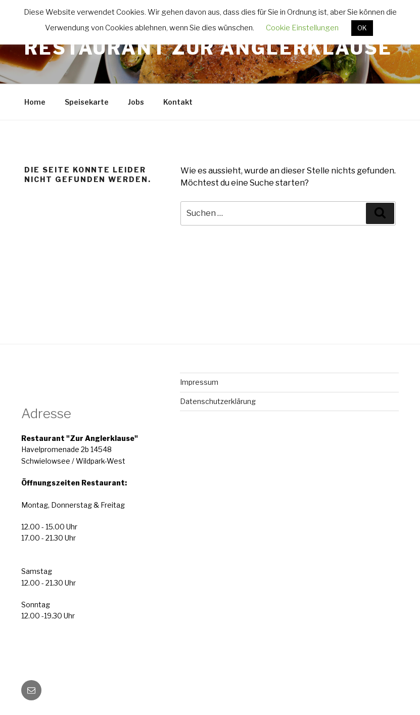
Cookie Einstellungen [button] (302, 27)
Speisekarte (87, 102)
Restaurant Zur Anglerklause (208, 48)
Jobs (136, 102)
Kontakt (178, 102)
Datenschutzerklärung (218, 401)
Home (34, 102)
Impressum (199, 382)
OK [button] (362, 28)
